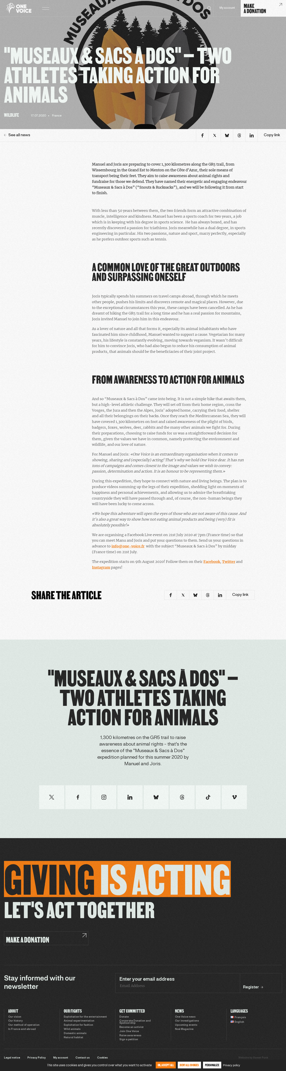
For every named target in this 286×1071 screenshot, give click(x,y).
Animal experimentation (79, 1021)
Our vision (14, 1017)
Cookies (102, 1058)
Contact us (82, 1058)
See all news (17, 135)
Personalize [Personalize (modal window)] (212, 1065)
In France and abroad (22, 1029)
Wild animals (72, 1029)
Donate (124, 1017)
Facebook (211, 561)
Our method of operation (24, 1025)
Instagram (101, 567)
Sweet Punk (260, 1058)
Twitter (228, 561)
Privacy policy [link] (231, 1065)
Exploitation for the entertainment (85, 1017)
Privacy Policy (36, 1058)
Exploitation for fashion (78, 1025)
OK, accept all (166, 1065)
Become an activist (131, 1027)
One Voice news (185, 1017)
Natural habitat (73, 1037)
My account (227, 8)
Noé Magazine (184, 1029)
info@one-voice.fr (127, 546)
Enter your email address (147, 979)
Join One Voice (129, 1031)
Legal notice (12, 1058)
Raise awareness (130, 1035)
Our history (15, 1021)
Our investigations (187, 1021)
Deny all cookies (189, 1065)
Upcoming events (186, 1025)
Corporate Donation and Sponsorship (135, 1022)
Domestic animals (75, 1033)
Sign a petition (128, 1039)
